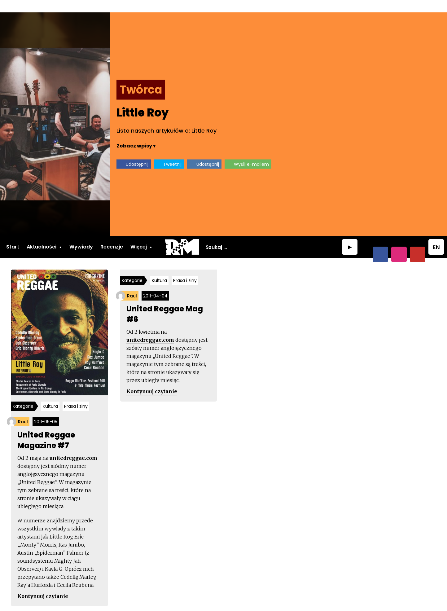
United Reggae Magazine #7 (47, 428)
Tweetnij (308, 151)
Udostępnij (272, 151)
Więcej (138, 234)
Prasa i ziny (77, 395)
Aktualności (41, 234)
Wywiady (81, 234)
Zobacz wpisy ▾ (271, 133)
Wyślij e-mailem (387, 151)
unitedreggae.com (75, 446)
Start (12, 234)
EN (436, 235)
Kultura (51, 395)
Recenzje (111, 234)
